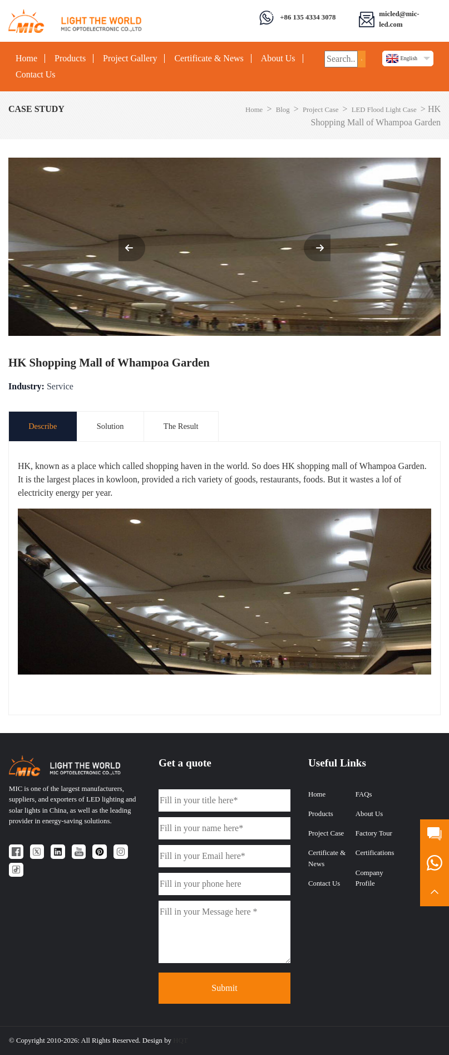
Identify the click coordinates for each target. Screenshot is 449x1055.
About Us (278, 58)
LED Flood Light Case (384, 110)
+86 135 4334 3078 (307, 17)
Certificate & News (208, 58)
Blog (283, 110)
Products (70, 58)
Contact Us (36, 74)
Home (26, 58)
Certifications (375, 853)
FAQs (364, 794)
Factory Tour (374, 833)
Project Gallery (130, 58)
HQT (180, 1040)
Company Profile (369, 878)
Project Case (320, 110)
